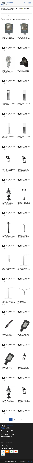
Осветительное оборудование (14, 8)
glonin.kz (29, 461)
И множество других (6, 457)
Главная (3, 8)
